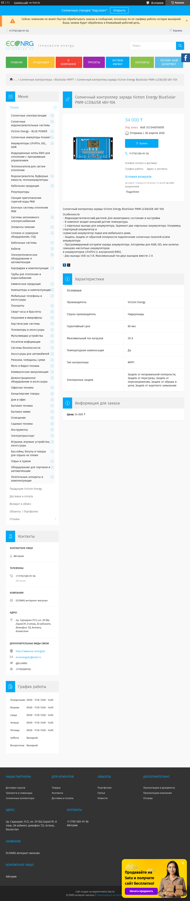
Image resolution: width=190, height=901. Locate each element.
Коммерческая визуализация (29, 372)
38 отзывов (157, 2)
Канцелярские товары (25, 393)
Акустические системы (25, 323)
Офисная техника (22, 387)
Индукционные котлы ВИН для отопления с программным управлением (30, 156)
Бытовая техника (22, 405)
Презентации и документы (159, 787)
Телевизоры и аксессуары (27, 329)
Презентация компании (157, 792)
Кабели (15, 248)
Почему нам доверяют (169, 62)
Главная (16, 62)
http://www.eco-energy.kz (30, 651)
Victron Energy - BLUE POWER (29, 131)
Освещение (18, 417)
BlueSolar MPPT (64, 79)
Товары (14, 107)
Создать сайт (21, 2)
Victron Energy (117, 62)
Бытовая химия (20, 411)
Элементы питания (23, 227)
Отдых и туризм (21, 461)
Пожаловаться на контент (110, 895)
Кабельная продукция (25, 186)
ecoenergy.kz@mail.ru (28, 657)
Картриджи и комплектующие (30, 268)
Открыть (119, 10)
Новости (103, 798)
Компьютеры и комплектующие (31, 290)
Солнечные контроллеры (36, 79)
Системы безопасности (25, 348)
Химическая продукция (26, 284)
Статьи (101, 792)
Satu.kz (111, 891)
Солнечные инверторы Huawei (30, 137)
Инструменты (19, 429)
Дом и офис (18, 399)
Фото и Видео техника (25, 366)
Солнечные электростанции (28, 115)
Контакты (142, 62)
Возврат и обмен (20, 504)
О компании (68, 62)
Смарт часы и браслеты (26, 311)
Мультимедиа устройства (27, 335)
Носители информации (25, 342)
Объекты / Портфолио (24, 511)
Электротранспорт (22, 435)
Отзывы (15, 519)
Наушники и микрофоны (26, 317)
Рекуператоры (20, 192)
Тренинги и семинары (19, 792)
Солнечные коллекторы (20, 798)
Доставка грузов (15, 787)
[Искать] (180, 46)
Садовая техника (22, 423)
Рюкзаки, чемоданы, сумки (28, 360)
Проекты (94, 62)
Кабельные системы (24, 242)
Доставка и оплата (21, 496)
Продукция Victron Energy (26, 489)
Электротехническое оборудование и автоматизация (24, 258)
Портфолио (105, 787)
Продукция (41, 62)
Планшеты (17, 305)
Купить (144, 143)
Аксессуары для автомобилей (30, 354)
